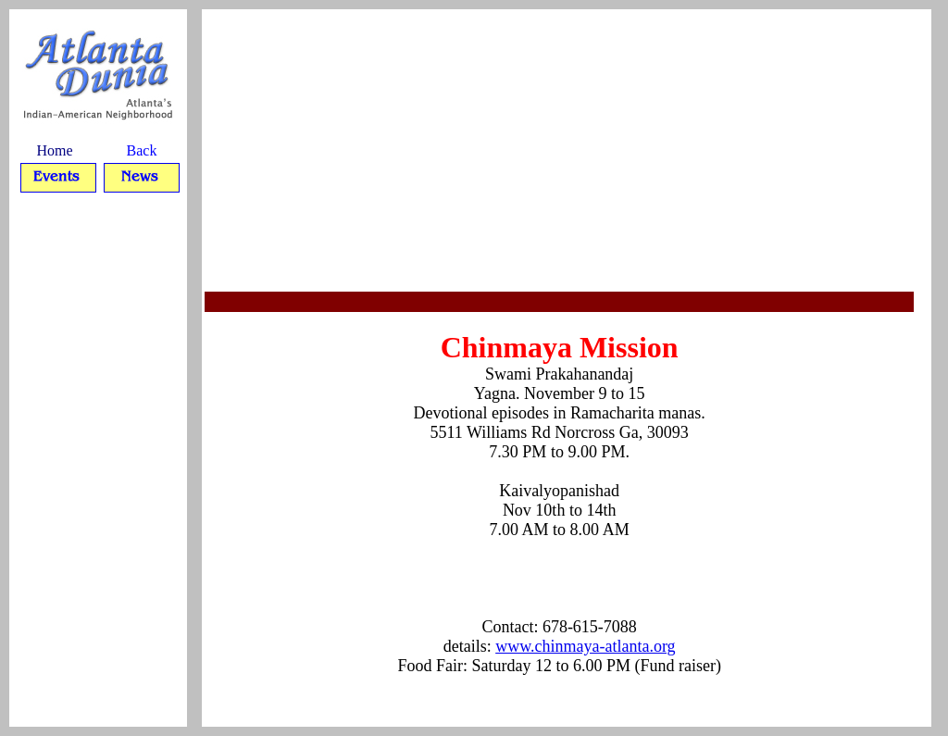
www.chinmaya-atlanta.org (585, 646)
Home (54, 150)
